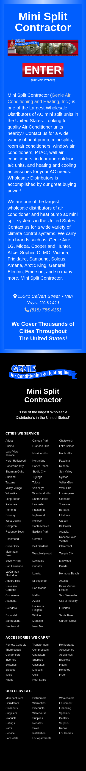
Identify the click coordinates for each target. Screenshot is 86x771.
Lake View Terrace (12, 453)
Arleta (9, 440)
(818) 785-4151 (43, 309)
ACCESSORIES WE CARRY (28, 637)
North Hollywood (16, 460)
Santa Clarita (40, 499)
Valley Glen (66, 482)
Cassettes (38, 664)
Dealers (64, 718)
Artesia (63, 580)
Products (11, 718)
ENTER (43, 70)
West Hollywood (42, 553)
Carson (63, 520)
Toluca (36, 482)
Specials (64, 713)
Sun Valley (65, 471)
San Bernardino (68, 595)
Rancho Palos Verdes (67, 539)
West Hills (65, 488)
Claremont (65, 546)
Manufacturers (14, 698)
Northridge (38, 460)
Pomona (11, 509)
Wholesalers (66, 698)
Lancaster (38, 504)
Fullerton (64, 608)
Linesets (37, 669)
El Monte (64, 515)
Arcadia (64, 531)
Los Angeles (66, 493)
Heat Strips (39, 679)
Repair (63, 728)
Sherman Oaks (15, 471)
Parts (9, 728)
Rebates (37, 723)
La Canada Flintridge (12, 573)
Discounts (38, 708)
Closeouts (12, 708)
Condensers (13, 654)
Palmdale (11, 504)
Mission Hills (40, 453)
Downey (10, 515)
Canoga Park (40, 440)
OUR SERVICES (18, 691)
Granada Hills (40, 446)
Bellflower (65, 526)
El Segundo (39, 580)
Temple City (66, 553)
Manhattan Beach (12, 553)
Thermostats (13, 649)
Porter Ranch (40, 466)
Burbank (64, 509)
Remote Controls (16, 644)
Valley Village (14, 488)
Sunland (11, 477)
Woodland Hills (41, 493)
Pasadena (38, 509)
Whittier (37, 615)
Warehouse (39, 713)
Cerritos (37, 539)
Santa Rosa (66, 615)
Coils (35, 674)
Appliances (66, 654)
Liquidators (12, 703)
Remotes (64, 669)
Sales (35, 728)
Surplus (64, 723)
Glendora (11, 608)
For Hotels (12, 738)
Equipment (65, 703)
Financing (65, 708)
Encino (10, 446)
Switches (11, 664)
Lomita (36, 573)
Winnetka (11, 493)
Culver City (12, 546)
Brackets (64, 659)
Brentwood (12, 626)
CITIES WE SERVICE (22, 433)
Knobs (9, 679)
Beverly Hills (13, 560)
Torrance (64, 504)
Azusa (36, 600)
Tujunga (37, 477)
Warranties (39, 703)
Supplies (37, 659)
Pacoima (64, 460)
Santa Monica (40, 526)
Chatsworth (66, 440)
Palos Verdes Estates (67, 588)
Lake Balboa (67, 446)
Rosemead (12, 539)
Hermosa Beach (69, 573)
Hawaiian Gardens (11, 588)
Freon (62, 674)
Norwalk (37, 520)
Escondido (12, 615)
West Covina (13, 520)
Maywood (65, 560)
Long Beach (13, 499)
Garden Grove (68, 620)
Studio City (39, 471)
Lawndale (38, 560)
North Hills (65, 453)
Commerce (12, 595)
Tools (9, 674)
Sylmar (63, 477)
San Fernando (14, 566)
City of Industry (68, 600)
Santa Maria (13, 620)
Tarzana (10, 482)
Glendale (64, 499)
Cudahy (37, 566)
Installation (38, 733)
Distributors (39, 698)
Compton (11, 526)
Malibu (36, 595)
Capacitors (38, 654)
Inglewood (38, 515)
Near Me (37, 626)
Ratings (10, 723)
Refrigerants (66, 644)
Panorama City (15, 466)
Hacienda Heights (38, 608)
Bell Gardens (40, 546)
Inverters (11, 659)
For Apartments (41, 738)
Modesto (37, 620)
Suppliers (11, 713)
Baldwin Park (40, 531)
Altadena (11, 600)
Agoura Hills (13, 580)
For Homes (66, 733)
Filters (63, 664)
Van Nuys (38, 488)
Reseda (64, 466)
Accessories (66, 649)
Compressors (40, 649)
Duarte (63, 566)
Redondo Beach (15, 531)
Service (10, 733)
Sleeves (10, 669)
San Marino (39, 588)
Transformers (40, 644)
